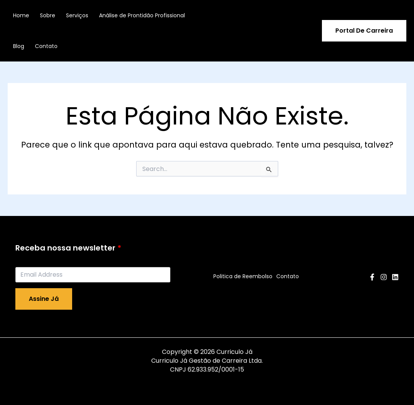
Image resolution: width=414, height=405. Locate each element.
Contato (46, 46)
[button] (364, 30)
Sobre (47, 15)
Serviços (77, 15)
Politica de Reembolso (242, 276)
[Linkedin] (395, 277)
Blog (18, 46)
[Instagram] (383, 277)
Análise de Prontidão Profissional (142, 15)
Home (21, 15)
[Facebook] (372, 277)
